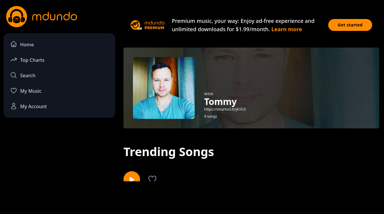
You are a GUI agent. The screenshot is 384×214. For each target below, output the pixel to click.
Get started (350, 25)
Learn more (286, 29)
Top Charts (27, 59)
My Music (26, 90)
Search (22, 75)
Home (22, 44)
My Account (28, 106)
